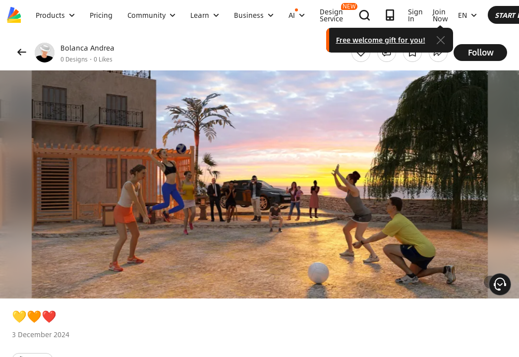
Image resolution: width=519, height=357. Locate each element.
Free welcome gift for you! (460, 40)
